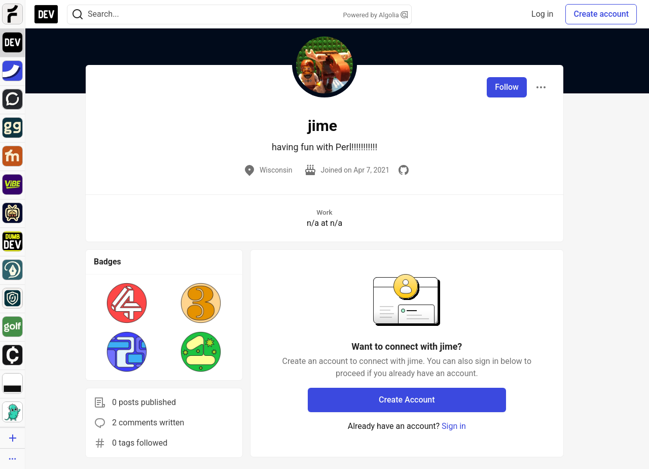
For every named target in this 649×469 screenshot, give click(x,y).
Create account (601, 14)
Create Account (407, 400)
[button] (127, 303)
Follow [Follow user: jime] (507, 87)
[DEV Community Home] (46, 14)
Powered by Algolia (375, 15)
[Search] (77, 14)
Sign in (454, 426)
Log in (542, 14)
